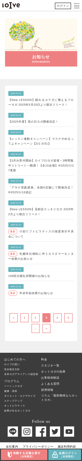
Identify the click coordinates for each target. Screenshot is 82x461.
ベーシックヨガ (13, 386)
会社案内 (12, 446)
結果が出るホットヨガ (17, 410)
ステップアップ (13, 400)
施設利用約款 (67, 446)
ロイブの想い (12, 364)
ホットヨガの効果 (53, 371)
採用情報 (47, 389)
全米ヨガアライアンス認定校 (21, 374)
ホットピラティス (14, 405)
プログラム (11, 381)
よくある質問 (50, 383)
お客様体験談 (50, 377)
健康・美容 (10, 391)
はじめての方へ (15, 359)
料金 (44, 359)
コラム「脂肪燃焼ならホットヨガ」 (59, 397)
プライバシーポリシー (38, 446)
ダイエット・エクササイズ (20, 395)
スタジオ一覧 (50, 365)
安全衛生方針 (12, 369)
